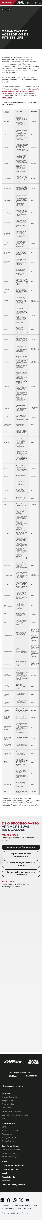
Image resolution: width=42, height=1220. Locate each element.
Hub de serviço (8, 1153)
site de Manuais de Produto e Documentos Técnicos (20, 91)
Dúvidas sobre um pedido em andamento (21, 873)
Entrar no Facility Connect (13, 1185)
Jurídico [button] (27, 1209)
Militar (4, 1118)
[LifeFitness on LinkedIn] (2, 1200)
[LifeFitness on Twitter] (21, 1200)
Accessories (7, 1134)
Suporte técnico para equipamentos (21, 855)
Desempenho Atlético (11, 1111)
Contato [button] (5, 1205)
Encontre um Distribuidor (13, 1165)
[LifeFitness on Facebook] (8, 1200)
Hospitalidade (8, 1101)
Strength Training (10, 1130)
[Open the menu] (40, 2)
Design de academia (11, 1149)
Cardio (5, 1127)
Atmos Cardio (8, 1141)
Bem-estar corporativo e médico (16, 1115)
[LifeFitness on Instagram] (15, 1200)
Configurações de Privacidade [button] (24, 1205)
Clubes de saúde (9, 1097)
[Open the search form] (31, 2)
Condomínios (8, 1104)
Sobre (4, 1161)
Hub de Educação (10, 1157)
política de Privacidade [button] (11, 1209)
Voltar (6, 9)
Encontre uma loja (10, 1169)
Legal (4, 1173)
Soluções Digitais (9, 1138)
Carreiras (6, 1181)
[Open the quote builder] (36, 2)
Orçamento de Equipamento (21, 847)
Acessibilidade (8, 1177)
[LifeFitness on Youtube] (27, 1200)
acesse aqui (7, 98)
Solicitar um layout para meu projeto (21, 864)
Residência (6, 1108)
